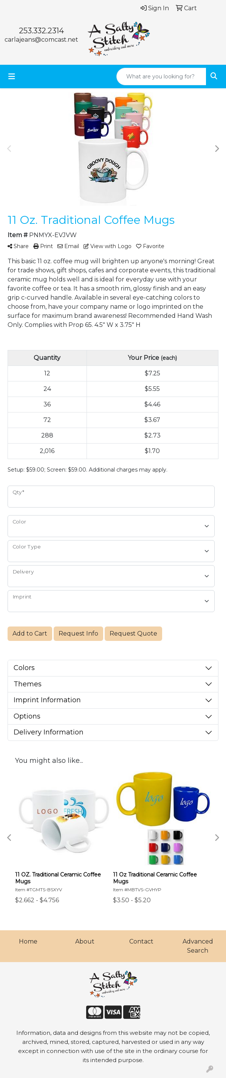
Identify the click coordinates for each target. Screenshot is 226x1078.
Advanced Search (198, 946)
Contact (141, 941)
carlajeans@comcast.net (41, 39)
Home (28, 941)
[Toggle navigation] (12, 76)
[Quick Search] (161, 76)
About (84, 941)
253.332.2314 (41, 30)
